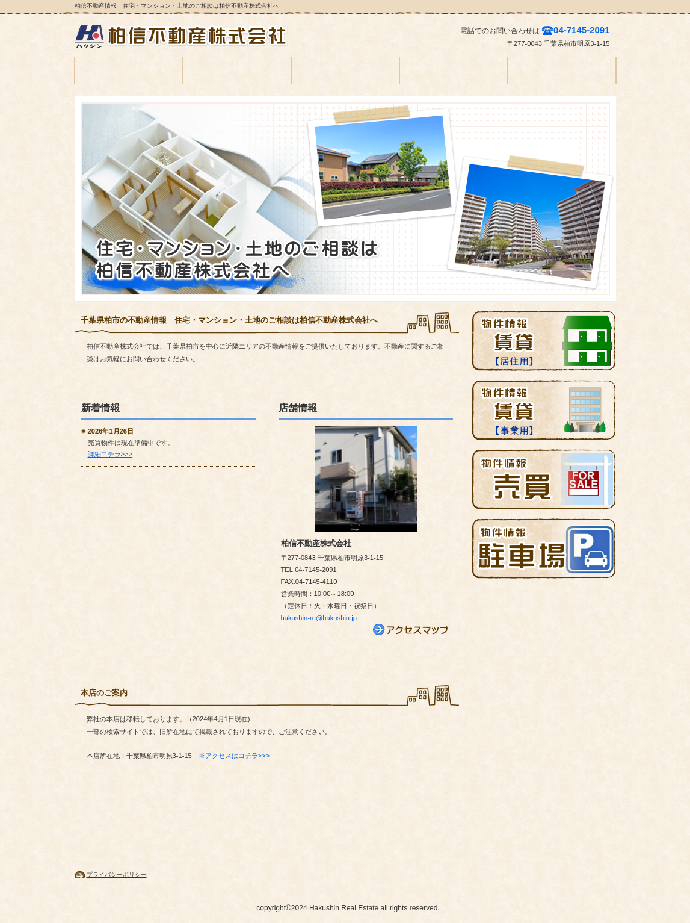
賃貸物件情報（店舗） (544, 410)
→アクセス (412, 630)
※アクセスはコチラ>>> (234, 755)
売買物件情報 (544, 479)
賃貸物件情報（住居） (544, 341)
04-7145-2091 (581, 30)
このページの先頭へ (118, 799)
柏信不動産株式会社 (186, 36)
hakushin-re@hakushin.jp (319, 617)
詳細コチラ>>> (110, 454)
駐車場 (544, 548)
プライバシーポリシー (117, 874)
